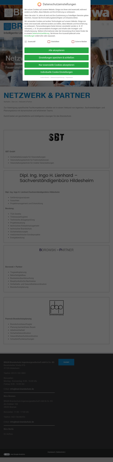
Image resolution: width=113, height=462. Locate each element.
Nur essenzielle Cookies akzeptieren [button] (56, 64)
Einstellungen (29, 36)
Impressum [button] (69, 77)
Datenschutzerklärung (40, 33)
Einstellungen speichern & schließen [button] (56, 57)
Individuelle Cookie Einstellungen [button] (57, 72)
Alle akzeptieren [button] (56, 50)
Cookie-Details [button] (45, 77)
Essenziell (29, 41)
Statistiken (53, 41)
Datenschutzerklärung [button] (58, 77)
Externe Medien (79, 41)
